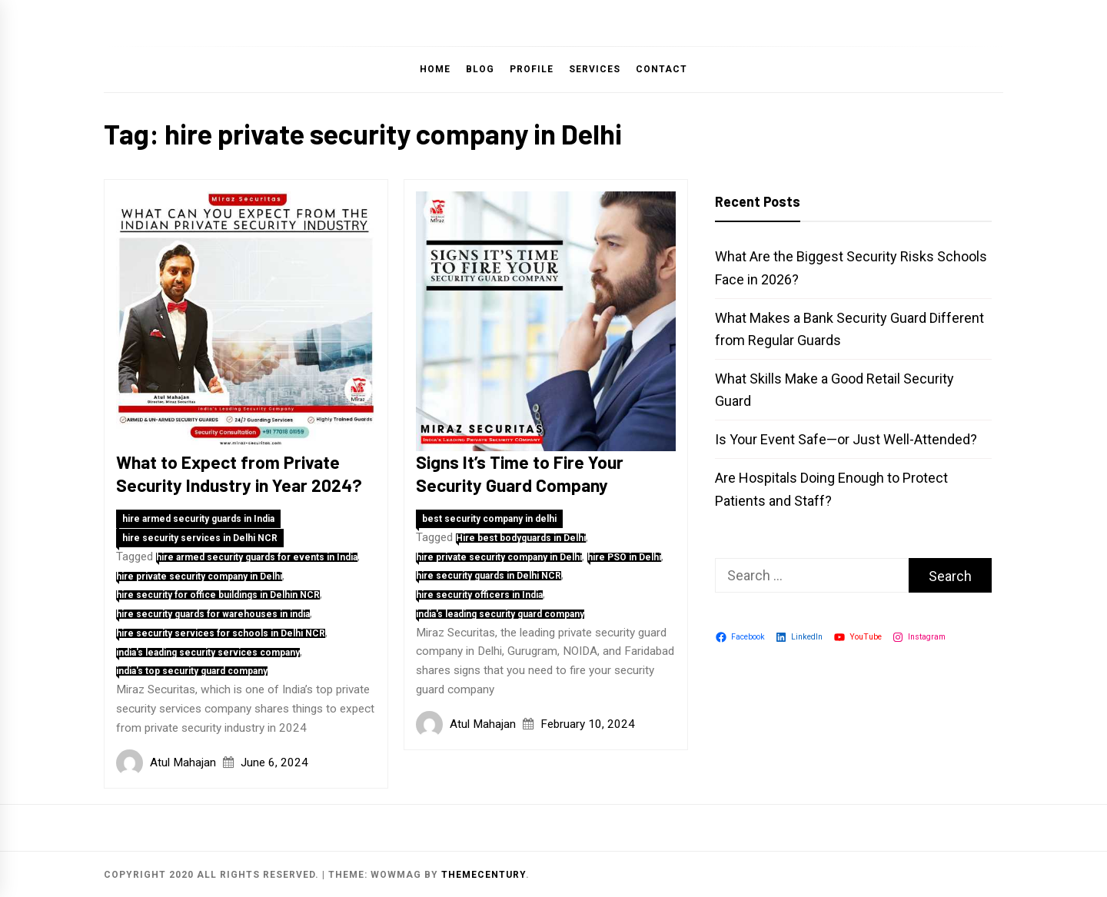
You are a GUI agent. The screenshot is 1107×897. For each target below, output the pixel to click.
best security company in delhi (489, 518)
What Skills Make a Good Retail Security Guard (834, 389)
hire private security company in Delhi (199, 576)
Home (435, 69)
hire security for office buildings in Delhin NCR (218, 595)
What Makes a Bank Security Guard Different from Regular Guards (849, 329)
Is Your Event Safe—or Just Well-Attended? (846, 439)
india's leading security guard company (500, 614)
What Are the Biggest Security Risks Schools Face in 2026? (851, 267)
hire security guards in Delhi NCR (488, 575)
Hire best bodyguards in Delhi (521, 538)
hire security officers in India (479, 595)
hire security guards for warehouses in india (213, 614)
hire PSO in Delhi (624, 557)
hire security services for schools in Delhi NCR (220, 633)
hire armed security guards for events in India (256, 557)
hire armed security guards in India (198, 518)
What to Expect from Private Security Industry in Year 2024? (239, 473)
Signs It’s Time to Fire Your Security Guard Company (519, 473)
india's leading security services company (208, 652)
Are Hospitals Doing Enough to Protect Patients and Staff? (831, 489)
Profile (532, 69)
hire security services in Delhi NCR (200, 538)
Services (594, 69)
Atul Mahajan (183, 762)
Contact (661, 69)
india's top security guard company (192, 671)
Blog (480, 69)
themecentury (483, 874)
